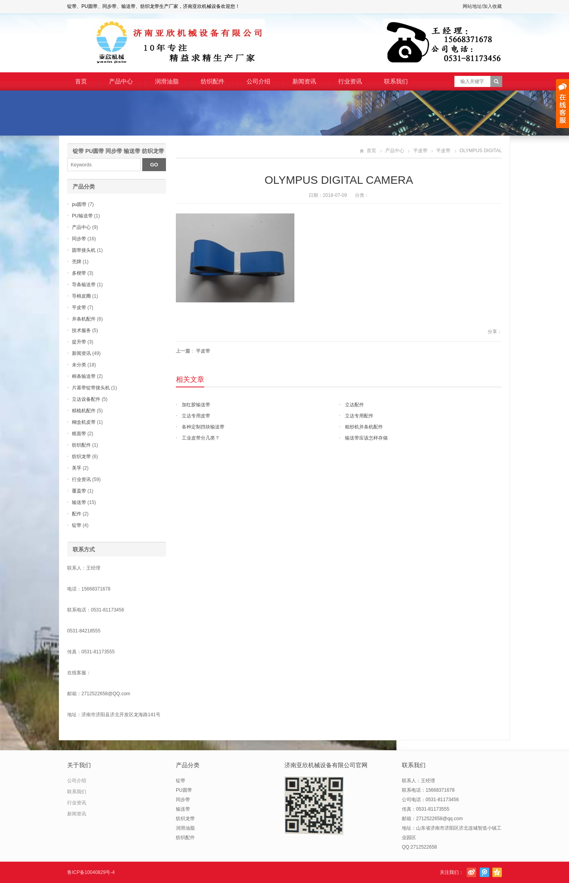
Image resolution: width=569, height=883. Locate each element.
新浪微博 (471, 872)
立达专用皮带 (196, 416)
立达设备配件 (86, 399)
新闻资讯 (304, 81)
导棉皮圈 (81, 296)
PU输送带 (82, 216)
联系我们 (396, 81)
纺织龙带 (81, 456)
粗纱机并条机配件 (364, 427)
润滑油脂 (167, 81)
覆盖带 (79, 491)
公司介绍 (258, 81)
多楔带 (79, 273)
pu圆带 (79, 204)
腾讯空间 (497, 872)
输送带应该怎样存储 (366, 438)
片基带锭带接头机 (91, 388)
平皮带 (420, 150)
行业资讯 (350, 81)
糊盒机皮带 (84, 422)
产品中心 (121, 81)
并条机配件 (84, 319)
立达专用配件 (359, 416)
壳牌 (76, 261)
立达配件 (354, 405)
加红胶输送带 (196, 405)
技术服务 (81, 330)
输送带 (79, 502)
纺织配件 (212, 81)
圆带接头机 (84, 250)
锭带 (76, 525)
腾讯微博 (484, 872)
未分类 (79, 365)
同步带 (79, 239)
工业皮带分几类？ (201, 438)
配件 (76, 514)
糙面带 (79, 433)
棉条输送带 (84, 376)
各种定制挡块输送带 (203, 427)
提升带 (79, 342)
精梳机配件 (84, 410)
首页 (81, 81)
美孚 (76, 468)
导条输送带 (84, 284)
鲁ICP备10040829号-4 (91, 872)
